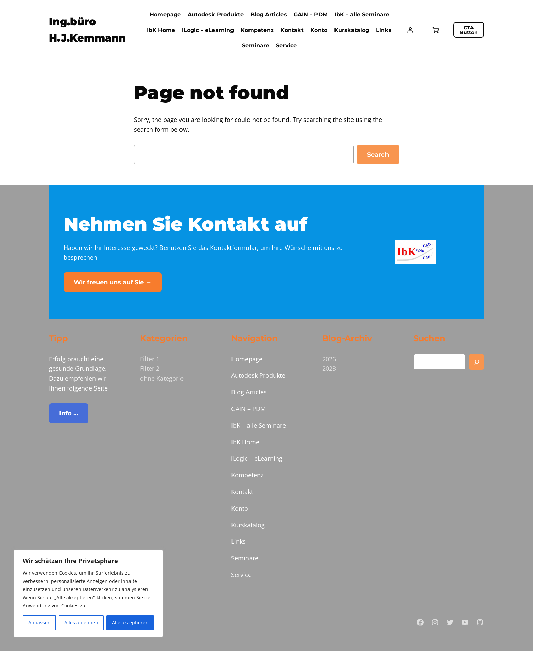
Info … (68, 413)
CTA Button (469, 30)
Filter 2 (149, 368)
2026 (329, 359)
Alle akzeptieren (130, 622)
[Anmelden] (410, 30)
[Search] (476, 362)
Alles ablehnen (81, 622)
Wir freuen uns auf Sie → (113, 282)
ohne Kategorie (162, 378)
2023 (329, 368)
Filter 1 (149, 359)
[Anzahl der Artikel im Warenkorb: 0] (435, 30)
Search (378, 154)
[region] (88, 593)
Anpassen (39, 622)
